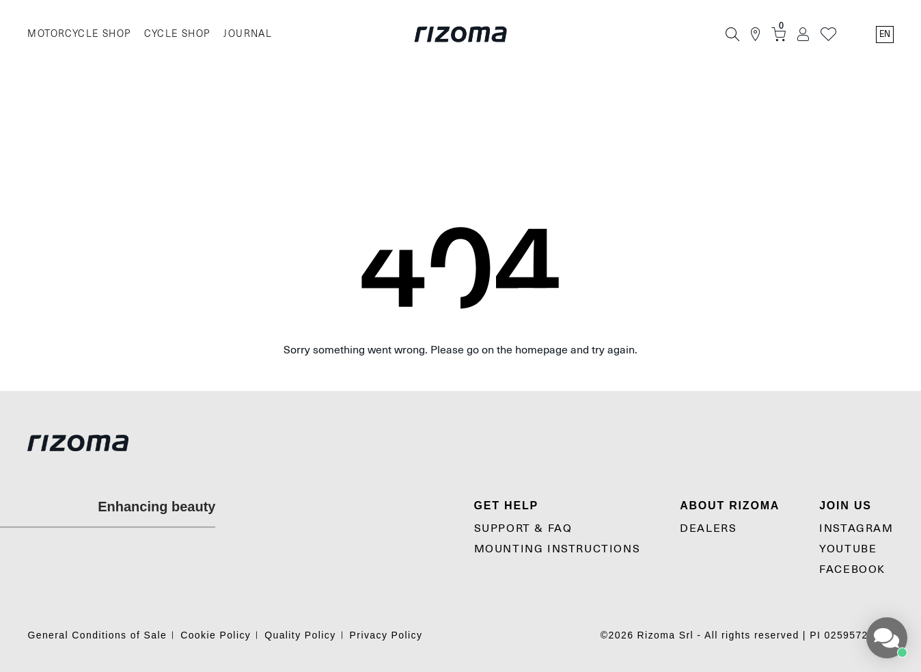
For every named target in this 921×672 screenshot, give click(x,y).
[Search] (732, 34)
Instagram (856, 528)
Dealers (708, 528)
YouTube (848, 549)
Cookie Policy (215, 635)
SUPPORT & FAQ (523, 528)
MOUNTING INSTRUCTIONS (557, 549)
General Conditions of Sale (97, 635)
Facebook (852, 569)
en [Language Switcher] (884, 34)
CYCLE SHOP (177, 34)
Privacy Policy (386, 635)
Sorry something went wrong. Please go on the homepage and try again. (460, 350)
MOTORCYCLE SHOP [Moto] (78, 34)
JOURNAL (247, 34)
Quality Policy (299, 635)
